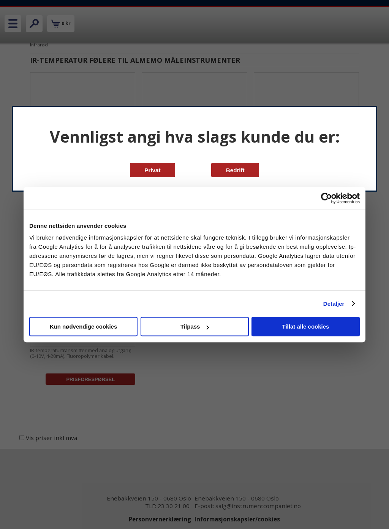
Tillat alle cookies (305, 326)
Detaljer (334, 303)
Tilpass (194, 326)
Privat (152, 170)
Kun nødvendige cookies (83, 326)
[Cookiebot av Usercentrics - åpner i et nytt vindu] (326, 198)
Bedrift (235, 170)
